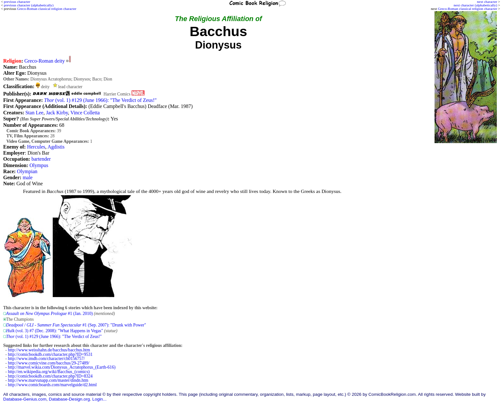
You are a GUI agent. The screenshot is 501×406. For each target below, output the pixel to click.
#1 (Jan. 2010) (49, 313)
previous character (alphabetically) (28, 5)
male (28, 177)
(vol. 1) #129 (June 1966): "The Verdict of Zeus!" (100, 100)
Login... (99, 399)
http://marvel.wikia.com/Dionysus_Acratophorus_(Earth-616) (62, 367)
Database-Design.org (69, 399)
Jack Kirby (57, 112)
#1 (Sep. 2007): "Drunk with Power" (76, 325)
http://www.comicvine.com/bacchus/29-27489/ (48, 363)
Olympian (27, 171)
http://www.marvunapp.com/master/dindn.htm (48, 380)
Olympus (38, 165)
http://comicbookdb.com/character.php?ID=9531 (50, 354)
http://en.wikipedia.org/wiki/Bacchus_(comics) (49, 371)
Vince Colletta (85, 112)
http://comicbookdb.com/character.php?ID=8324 (50, 376)
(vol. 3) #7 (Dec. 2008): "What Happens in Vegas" (54, 330)
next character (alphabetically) (475, 5)
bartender (40, 159)
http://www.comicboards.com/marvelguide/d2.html (52, 384)
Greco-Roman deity (44, 61)
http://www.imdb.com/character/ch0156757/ (46, 358)
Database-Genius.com (24, 399)
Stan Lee (34, 112)
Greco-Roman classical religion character (467, 9)
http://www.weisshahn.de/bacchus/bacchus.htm (49, 350)
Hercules (36, 146)
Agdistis (56, 146)
